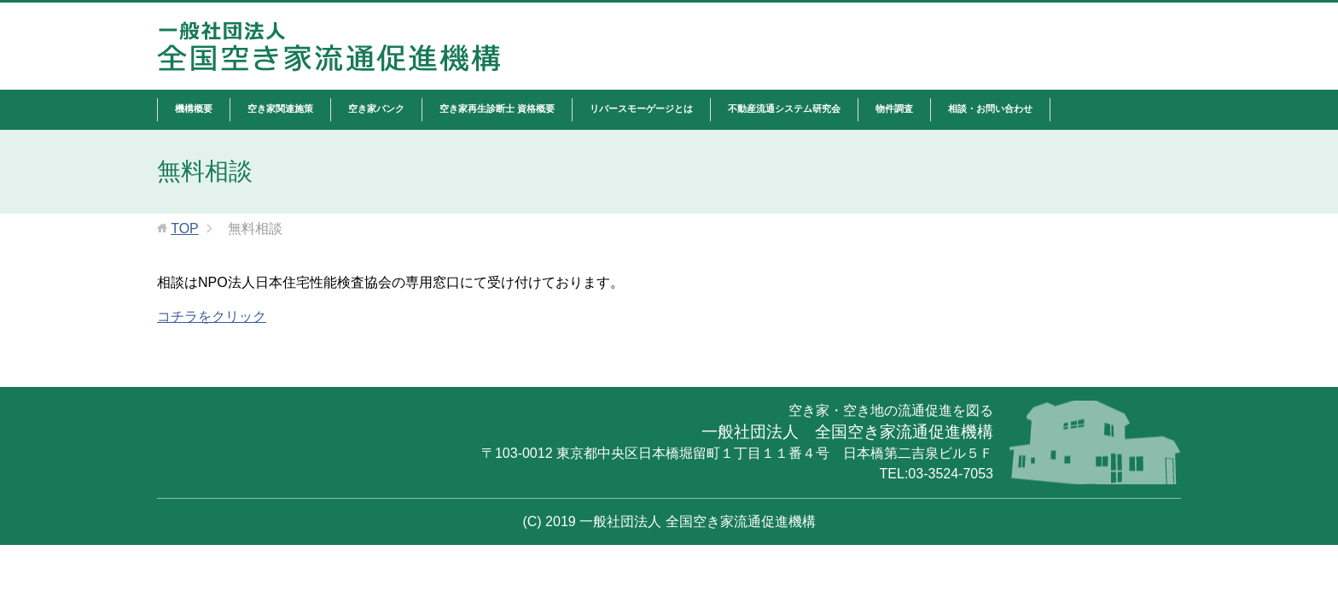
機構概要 (193, 108)
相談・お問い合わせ (990, 108)
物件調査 (894, 108)
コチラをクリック (211, 316)
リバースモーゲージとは (641, 108)
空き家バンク (376, 108)
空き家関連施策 (280, 108)
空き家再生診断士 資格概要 (497, 108)
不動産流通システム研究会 (784, 108)
